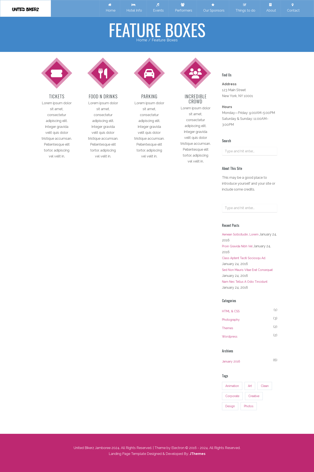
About (270, 7)
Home (109, 7)
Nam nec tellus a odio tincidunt (244, 281)
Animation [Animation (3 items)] (232, 386)
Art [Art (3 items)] (250, 386)
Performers (182, 7)
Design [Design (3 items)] (230, 406)
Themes (227, 328)
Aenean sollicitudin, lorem (240, 234)
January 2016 (231, 361)
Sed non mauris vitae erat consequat (247, 270)
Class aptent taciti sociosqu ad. (244, 258)
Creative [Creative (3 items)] (253, 396)
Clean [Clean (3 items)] (265, 386)
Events (157, 7)
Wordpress (229, 336)
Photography (231, 319)
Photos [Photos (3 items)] (248, 406)
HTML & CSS (231, 311)
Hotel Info (133, 7)
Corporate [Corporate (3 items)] (232, 396)
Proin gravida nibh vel (237, 246)
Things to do (244, 7)
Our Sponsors (213, 7)
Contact (292, 7)
